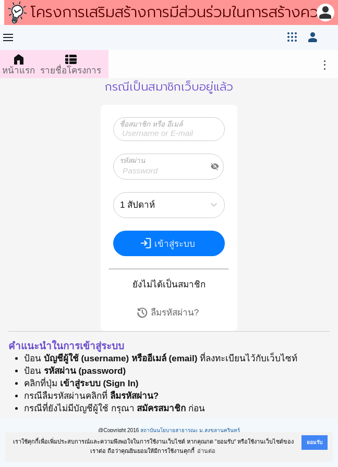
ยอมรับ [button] (314, 442)
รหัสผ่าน (132, 161)
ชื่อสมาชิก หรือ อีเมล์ (151, 124)
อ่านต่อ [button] (206, 451)
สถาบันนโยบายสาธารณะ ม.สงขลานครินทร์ (190, 430)
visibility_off (215, 166)
